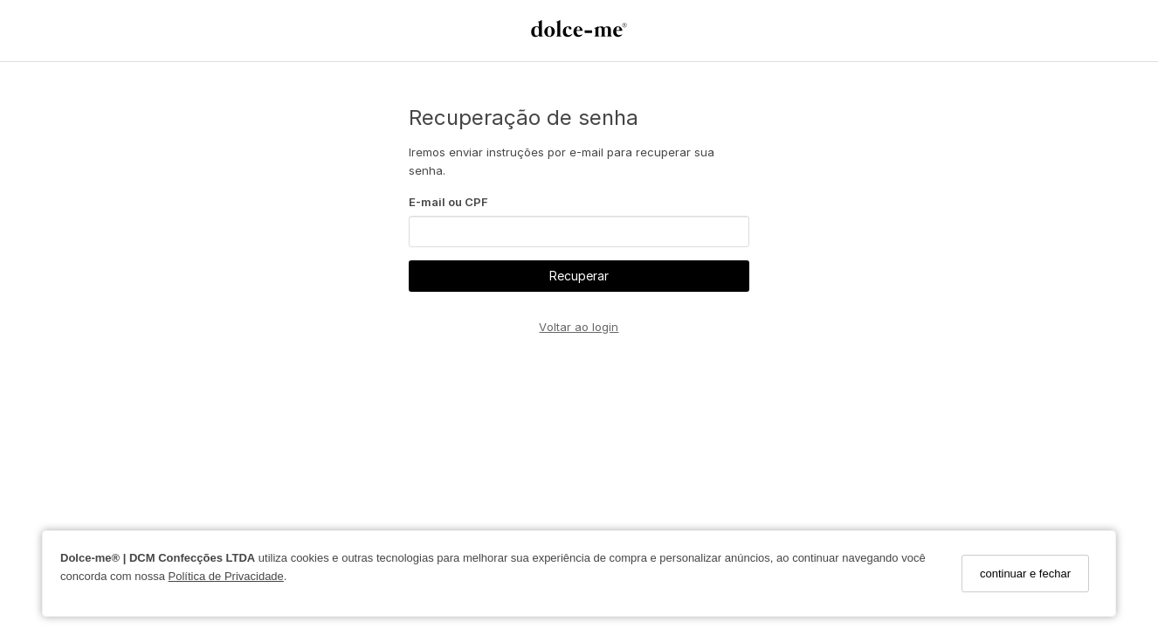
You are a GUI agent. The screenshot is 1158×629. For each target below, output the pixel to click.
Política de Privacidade (226, 576)
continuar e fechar (1025, 573)
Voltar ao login (578, 327)
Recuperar (579, 275)
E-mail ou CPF (448, 202)
